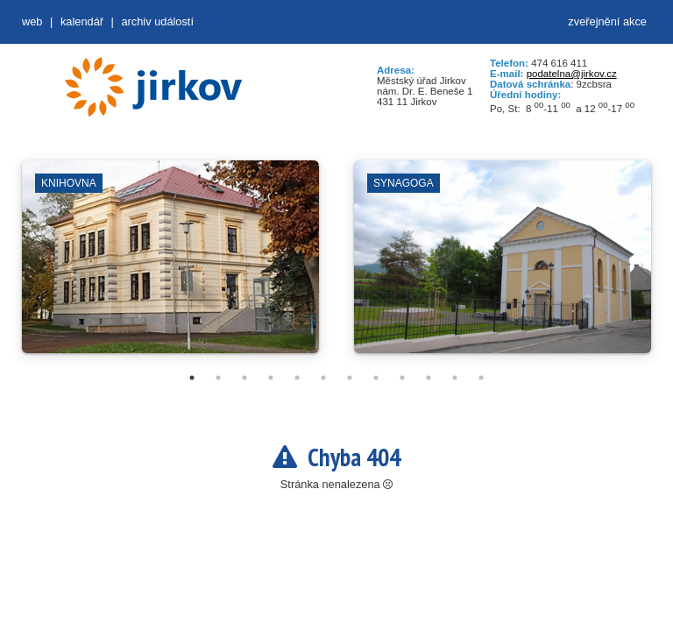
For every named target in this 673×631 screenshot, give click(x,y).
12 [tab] (481, 377)
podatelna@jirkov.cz (572, 73)
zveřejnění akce (607, 21)
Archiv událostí (157, 21)
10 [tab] (428, 377)
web (32, 21)
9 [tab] (402, 377)
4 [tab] (271, 377)
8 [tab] (376, 377)
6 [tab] (323, 377)
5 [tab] (297, 377)
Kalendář (81, 21)
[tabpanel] (170, 265)
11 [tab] (455, 377)
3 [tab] (244, 377)
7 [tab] (349, 377)
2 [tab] (218, 377)
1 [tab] (192, 377)
